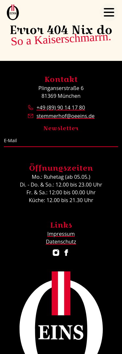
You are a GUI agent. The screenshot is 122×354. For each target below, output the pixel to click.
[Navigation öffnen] (109, 12)
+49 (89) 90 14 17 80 (60, 107)
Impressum (61, 233)
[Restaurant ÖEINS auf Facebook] (66, 252)
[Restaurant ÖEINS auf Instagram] (56, 252)
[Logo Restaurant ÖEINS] (12, 12)
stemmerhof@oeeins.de (65, 116)
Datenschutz (61, 241)
